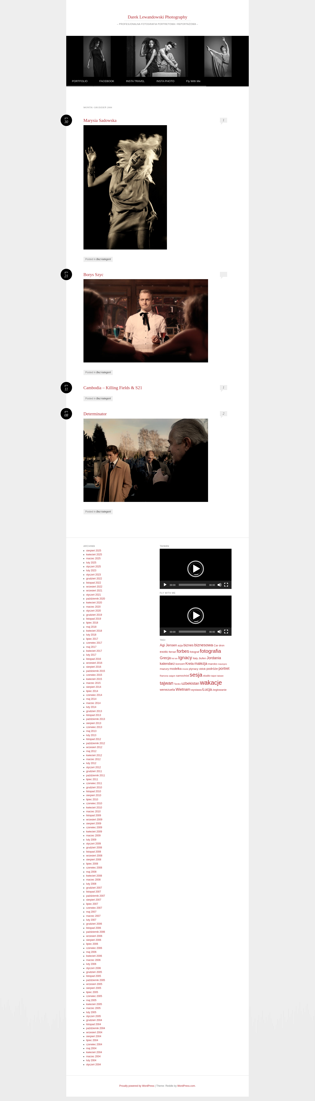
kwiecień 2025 (94, 554)
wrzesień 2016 (94, 662)
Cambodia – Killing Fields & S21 (112, 387)
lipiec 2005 (92, 992)
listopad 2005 (93, 976)
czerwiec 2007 (94, 907)
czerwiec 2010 (94, 803)
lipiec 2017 (92, 638)
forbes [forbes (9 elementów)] (183, 651)
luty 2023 (91, 570)
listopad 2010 (93, 791)
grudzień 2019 (94, 614)
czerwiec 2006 (94, 948)
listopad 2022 (93, 582)
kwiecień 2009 (94, 831)
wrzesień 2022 (94, 586)
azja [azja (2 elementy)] (180, 645)
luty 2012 (91, 763)
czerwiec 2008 (94, 867)
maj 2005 (91, 1000)
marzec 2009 (93, 835)
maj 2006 (91, 952)
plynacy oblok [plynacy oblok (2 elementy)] (197, 668)
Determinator (95, 413)
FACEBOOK (106, 81)
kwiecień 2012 (94, 755)
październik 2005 (95, 980)
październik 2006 (95, 931)
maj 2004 (91, 1048)
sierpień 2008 (93, 859)
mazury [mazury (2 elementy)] (164, 668)
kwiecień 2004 (94, 1052)
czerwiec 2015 (94, 674)
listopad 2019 (93, 618)
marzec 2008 (93, 879)
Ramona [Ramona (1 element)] (164, 676)
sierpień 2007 (93, 899)
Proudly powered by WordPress (136, 1085)
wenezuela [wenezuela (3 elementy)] (167, 689)
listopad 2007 (93, 891)
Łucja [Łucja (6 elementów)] (207, 689)
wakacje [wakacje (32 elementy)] (211, 682)
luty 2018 (91, 634)
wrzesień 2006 (94, 936)
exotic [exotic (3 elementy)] (164, 651)
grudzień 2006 (94, 923)
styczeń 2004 (93, 1064)
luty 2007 (91, 919)
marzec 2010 (93, 811)
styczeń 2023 (93, 574)
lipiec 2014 (92, 691)
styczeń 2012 (93, 767)
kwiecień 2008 (94, 875)
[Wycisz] (219, 585)
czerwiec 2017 (94, 642)
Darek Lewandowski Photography (157, 17)
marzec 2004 (93, 1056)
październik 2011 (95, 775)
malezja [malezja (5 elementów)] (200, 663)
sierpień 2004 (93, 1036)
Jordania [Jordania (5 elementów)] (214, 658)
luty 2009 (91, 839)
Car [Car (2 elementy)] (216, 645)
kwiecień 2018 (94, 630)
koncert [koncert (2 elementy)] (180, 663)
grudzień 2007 (94, 887)
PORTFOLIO (80, 81)
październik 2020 (95, 598)
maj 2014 (91, 699)
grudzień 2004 (94, 1020)
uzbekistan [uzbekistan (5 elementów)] (190, 683)
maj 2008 (91, 871)
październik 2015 (95, 671)
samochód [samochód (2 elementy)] (182, 675)
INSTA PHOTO (165, 81)
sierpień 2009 (93, 823)
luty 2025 (91, 562)
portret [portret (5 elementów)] (224, 668)
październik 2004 (95, 1028)
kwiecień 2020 (94, 602)
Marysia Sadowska (99, 120)
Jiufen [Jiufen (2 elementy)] (202, 658)
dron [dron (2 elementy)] (221, 645)
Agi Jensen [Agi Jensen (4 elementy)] (168, 645)
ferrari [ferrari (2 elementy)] (172, 651)
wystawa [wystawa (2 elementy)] (196, 689)
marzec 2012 (93, 759)
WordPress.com (186, 1085)
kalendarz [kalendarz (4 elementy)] (167, 664)
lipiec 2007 (92, 903)
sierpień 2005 (93, 988)
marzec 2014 (93, 703)
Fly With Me (193, 81)
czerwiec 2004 (94, 1044)
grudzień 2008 (94, 847)
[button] (195, 569)
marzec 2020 (93, 606)
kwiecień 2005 (94, 1004)
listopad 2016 (93, 659)
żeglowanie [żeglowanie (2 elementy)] (220, 689)
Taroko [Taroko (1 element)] (177, 684)
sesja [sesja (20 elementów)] (196, 675)
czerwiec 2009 (94, 827)
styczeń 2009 (93, 843)
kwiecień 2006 (94, 955)
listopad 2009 (93, 815)
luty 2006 (91, 964)
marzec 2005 (93, 1008)
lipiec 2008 (92, 863)
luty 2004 (91, 1060)
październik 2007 (95, 895)
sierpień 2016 (93, 666)
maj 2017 (91, 647)
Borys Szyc (93, 274)
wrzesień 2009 (94, 819)
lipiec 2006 (92, 943)
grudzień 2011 (94, 771)
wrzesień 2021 (94, 590)
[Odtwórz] (165, 585)
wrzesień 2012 (94, 747)
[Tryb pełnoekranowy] (226, 585)
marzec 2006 (93, 960)
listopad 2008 (93, 851)
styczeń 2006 (93, 968)
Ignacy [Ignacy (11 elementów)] (185, 657)
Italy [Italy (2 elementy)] (195, 658)
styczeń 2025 (93, 566)
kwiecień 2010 (94, 807)
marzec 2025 (93, 558)
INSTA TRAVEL (135, 81)
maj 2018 (91, 626)
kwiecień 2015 (94, 679)
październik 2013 (95, 719)
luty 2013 (91, 735)
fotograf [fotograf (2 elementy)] (194, 651)
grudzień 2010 (94, 787)
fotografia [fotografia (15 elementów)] (210, 651)
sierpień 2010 (93, 795)
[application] (196, 569)
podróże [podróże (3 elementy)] (212, 668)
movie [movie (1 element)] (185, 669)
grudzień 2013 (94, 711)
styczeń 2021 (93, 594)
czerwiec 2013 (94, 727)
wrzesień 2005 (94, 984)
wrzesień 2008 (94, 855)
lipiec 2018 (92, 622)
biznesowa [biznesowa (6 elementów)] (203, 645)
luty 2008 (91, 883)
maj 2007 (91, 911)
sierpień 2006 (93, 940)
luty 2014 (91, 707)
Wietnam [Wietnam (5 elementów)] (183, 689)
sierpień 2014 (93, 687)
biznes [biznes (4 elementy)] (189, 645)
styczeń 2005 (93, 1016)
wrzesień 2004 (94, 1032)
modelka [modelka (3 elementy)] (176, 668)
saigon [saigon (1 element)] (172, 676)
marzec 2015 (93, 683)
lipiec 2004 (92, 1040)
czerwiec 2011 (94, 783)
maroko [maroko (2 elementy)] (212, 663)
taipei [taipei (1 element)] (213, 676)
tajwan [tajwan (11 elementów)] (166, 683)
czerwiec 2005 (94, 996)
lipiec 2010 (92, 799)
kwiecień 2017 (94, 650)
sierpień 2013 (93, 723)
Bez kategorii (103, 259)
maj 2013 (91, 731)
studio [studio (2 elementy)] (207, 675)
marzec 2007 (93, 915)
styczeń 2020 (93, 610)
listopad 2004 (93, 1024)
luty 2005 (91, 1012)
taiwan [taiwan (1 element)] (220, 676)
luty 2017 (91, 654)
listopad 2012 (93, 739)
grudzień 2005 (94, 972)
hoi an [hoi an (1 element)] (175, 658)
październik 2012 (95, 743)
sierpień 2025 (93, 550)
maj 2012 (91, 751)
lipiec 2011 (92, 779)
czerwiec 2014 (94, 695)
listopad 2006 (93, 928)
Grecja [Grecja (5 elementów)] (165, 658)
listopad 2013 (93, 715)
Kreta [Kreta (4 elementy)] (189, 664)
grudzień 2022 (94, 578)
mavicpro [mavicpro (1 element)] (222, 664)
